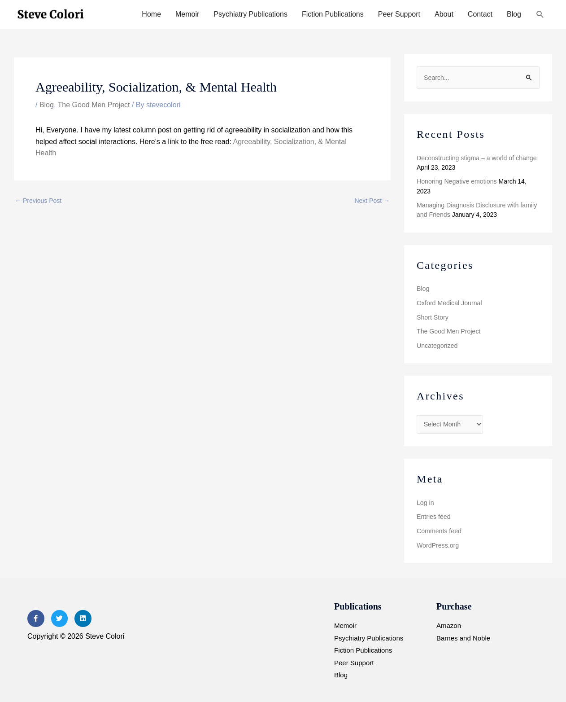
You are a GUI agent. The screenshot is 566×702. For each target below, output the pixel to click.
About (444, 14)
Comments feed (439, 529)
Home (151, 14)
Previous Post (38, 200)
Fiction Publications (333, 14)
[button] (540, 14)
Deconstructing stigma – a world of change (476, 157)
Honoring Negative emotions (456, 181)
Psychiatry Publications (250, 14)
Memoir (187, 14)
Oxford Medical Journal (449, 302)
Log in (425, 501)
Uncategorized (437, 344)
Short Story (432, 316)
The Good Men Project (94, 105)
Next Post (372, 200)
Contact (480, 14)
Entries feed (433, 515)
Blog (514, 14)
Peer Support (399, 14)
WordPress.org (437, 543)
